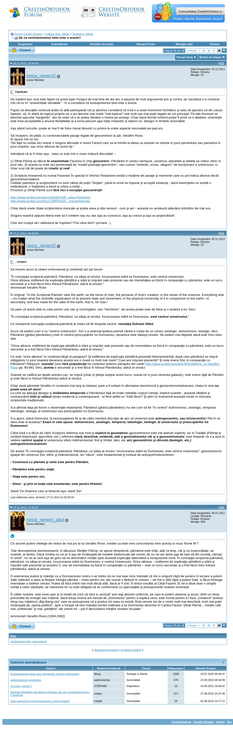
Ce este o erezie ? (21, 686)
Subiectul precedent (106, 649)
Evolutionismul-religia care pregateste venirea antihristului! (44, 673)
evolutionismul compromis (25, 680)
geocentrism (40, 641)
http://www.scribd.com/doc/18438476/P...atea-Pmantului (50, 197)
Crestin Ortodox (204, 721)
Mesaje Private (146, 44)
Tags (13, 635)
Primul (191, 50)
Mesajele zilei (184, 44)
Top (229, 721)
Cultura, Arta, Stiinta (57, 33)
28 (203, 50)
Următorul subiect (130, 649)
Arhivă (220, 721)
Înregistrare (25, 44)
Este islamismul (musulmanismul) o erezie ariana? (40, 701)
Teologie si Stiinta (82, 33)
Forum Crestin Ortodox (28, 33)
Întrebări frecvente (101, 44)
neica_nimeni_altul (45, 519)
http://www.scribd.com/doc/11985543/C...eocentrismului (50, 201)
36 (208, 50)
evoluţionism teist (20, 641)
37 (214, 50)
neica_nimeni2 (41, 75)
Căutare (214, 44)
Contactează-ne (181, 721)
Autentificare (59, 44)
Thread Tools (184, 57)
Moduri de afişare (211, 57)
